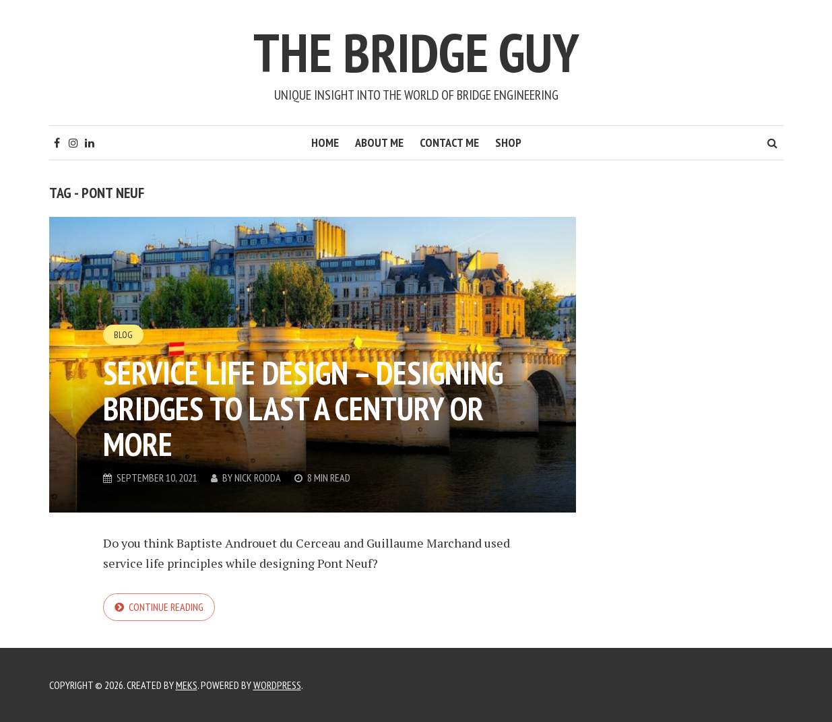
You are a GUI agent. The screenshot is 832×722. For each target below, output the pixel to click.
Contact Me (449, 142)
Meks (186, 685)
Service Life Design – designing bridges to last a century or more (303, 408)
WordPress (277, 685)
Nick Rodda (257, 477)
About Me (379, 142)
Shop (508, 142)
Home (325, 142)
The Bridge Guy (416, 52)
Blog (123, 335)
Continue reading (166, 607)
